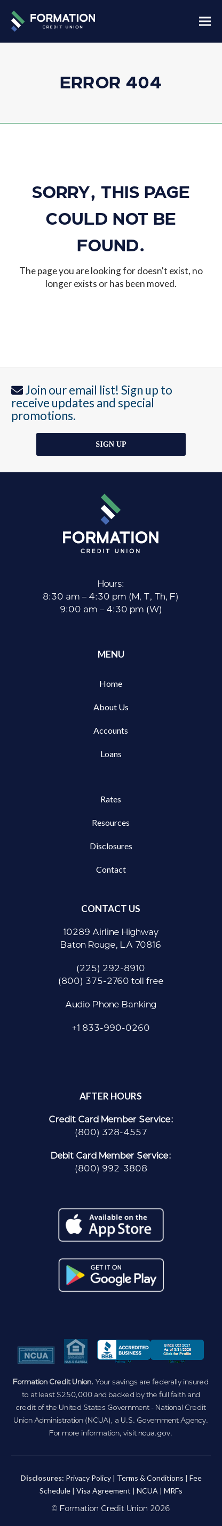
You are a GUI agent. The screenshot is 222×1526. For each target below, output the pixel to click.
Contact (111, 869)
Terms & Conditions (150, 1477)
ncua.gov (154, 1433)
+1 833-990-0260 (111, 1028)
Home (110, 683)
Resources (111, 822)
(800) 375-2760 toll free (111, 981)
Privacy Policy (88, 1477)
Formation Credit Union (104, 1508)
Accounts (110, 730)
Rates (110, 799)
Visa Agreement (103, 1490)
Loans (111, 754)
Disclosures (111, 846)
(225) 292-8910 (110, 968)
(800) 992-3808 (111, 1168)
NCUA (147, 1490)
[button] (205, 21)
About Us (111, 707)
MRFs (173, 1490)
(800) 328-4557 (111, 1132)
